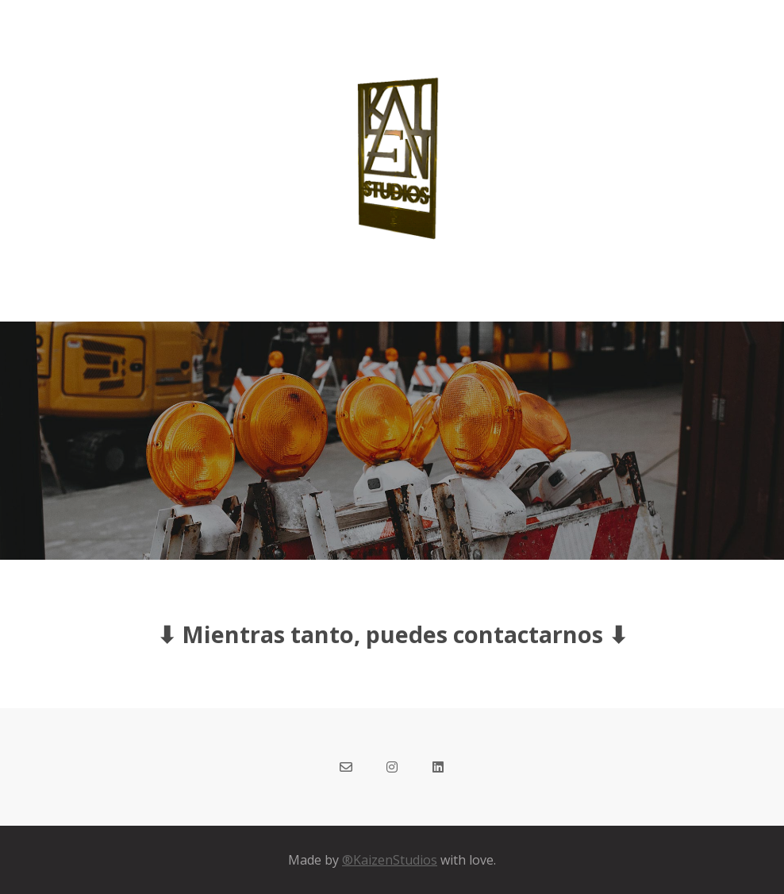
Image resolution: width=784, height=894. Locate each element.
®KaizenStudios (389, 860)
